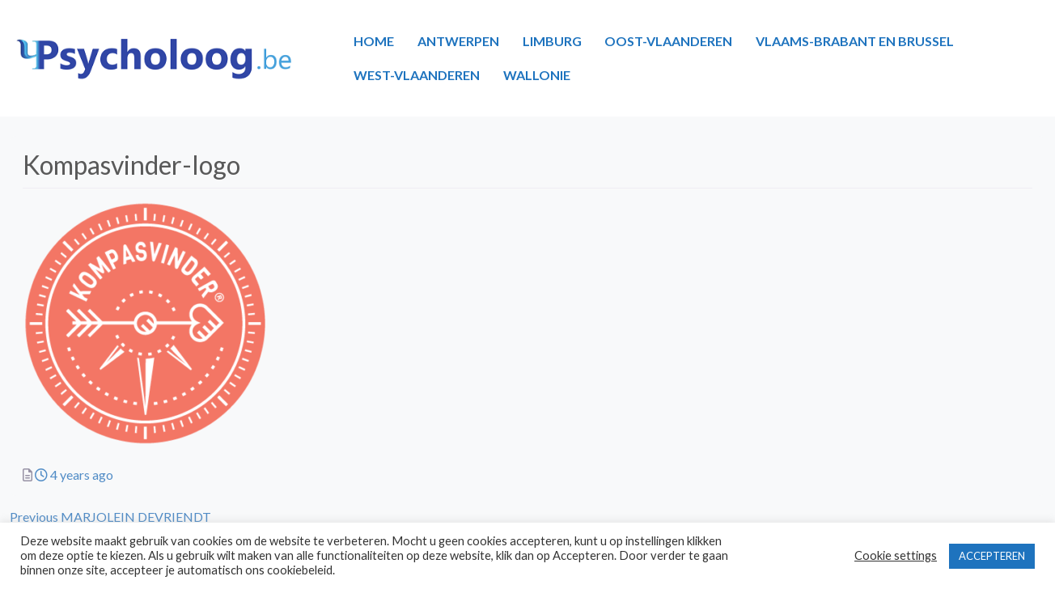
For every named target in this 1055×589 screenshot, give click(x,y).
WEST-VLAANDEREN (417, 75)
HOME (374, 41)
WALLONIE (536, 75)
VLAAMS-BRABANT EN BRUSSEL (855, 41)
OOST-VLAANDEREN (668, 41)
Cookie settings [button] (895, 555)
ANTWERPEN (458, 41)
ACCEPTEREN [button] (992, 555)
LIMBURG (552, 41)
